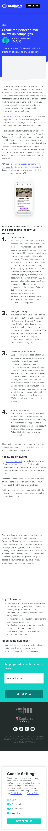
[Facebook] (27, 728)
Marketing (16, 813)
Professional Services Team (14, 651)
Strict (14, 800)
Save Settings (24, 821)
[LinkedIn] (15, 728)
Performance (17, 808)
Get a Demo (33, 6)
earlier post (11, 116)
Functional (16, 804)
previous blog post (14, 461)
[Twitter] (21, 728)
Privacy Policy (11, 739)
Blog (4, 25)
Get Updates (24, 694)
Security (40, 739)
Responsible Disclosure (24, 742)
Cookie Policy (26, 739)
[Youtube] (32, 728)
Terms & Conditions (35, 736)
